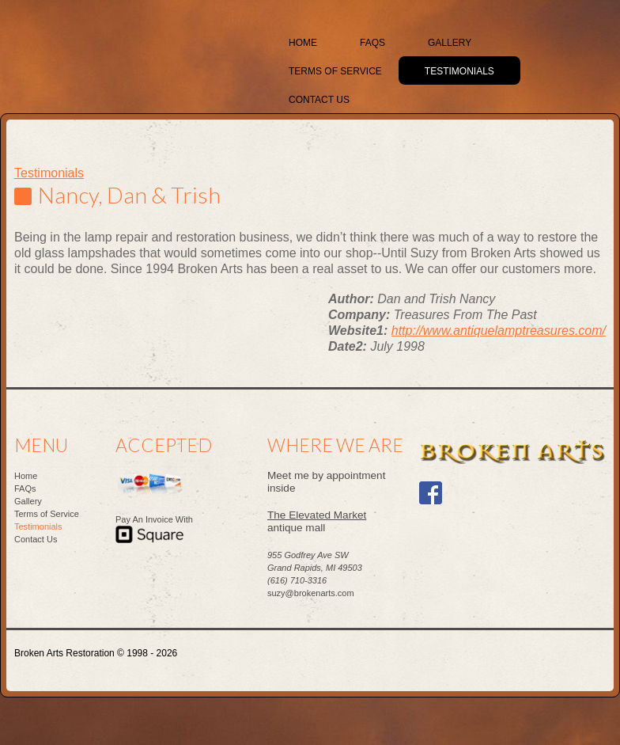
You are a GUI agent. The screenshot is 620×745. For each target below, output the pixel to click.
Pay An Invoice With (154, 519)
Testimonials (49, 173)
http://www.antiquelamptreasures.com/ (498, 330)
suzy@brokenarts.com (310, 593)
